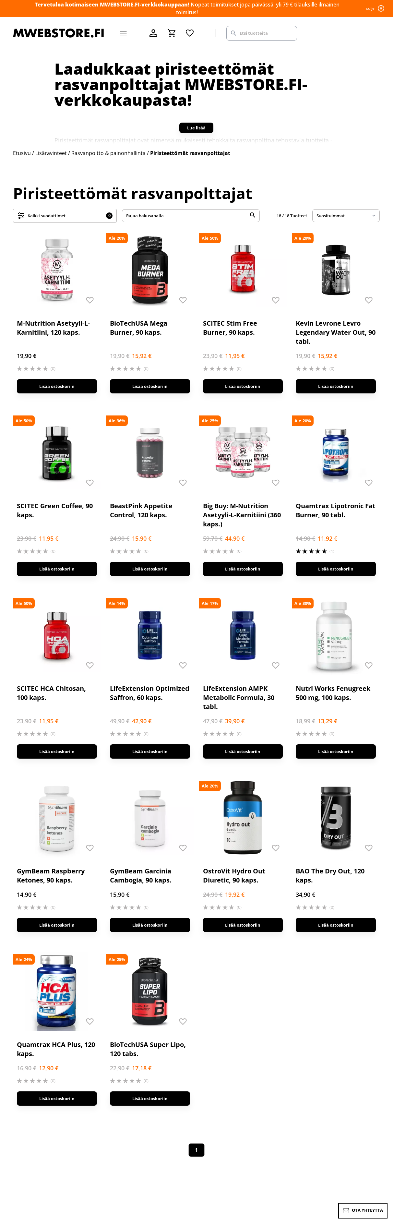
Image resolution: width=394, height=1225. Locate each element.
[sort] (346, 215)
